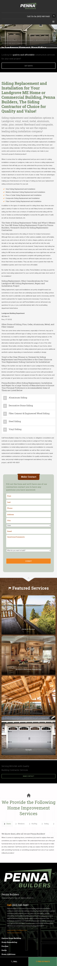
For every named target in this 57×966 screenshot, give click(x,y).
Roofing (33, 823)
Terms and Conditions (14, 933)
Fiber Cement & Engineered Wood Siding (29, 413)
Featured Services (30, 588)
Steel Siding (15, 421)
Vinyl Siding (15, 429)
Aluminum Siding (18, 397)
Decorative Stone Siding (21, 405)
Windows (20, 823)
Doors (7, 823)
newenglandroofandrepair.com (17, 930)
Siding (45, 823)
